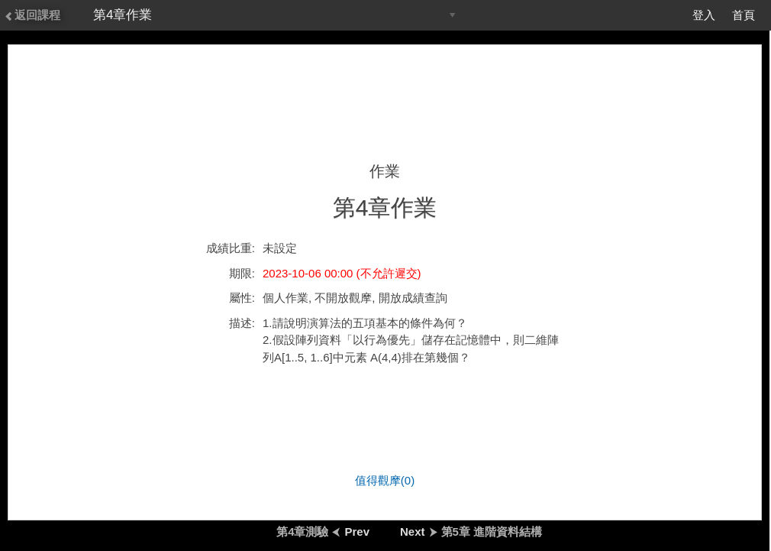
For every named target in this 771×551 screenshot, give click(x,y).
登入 (703, 14)
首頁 (743, 14)
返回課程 (32, 14)
